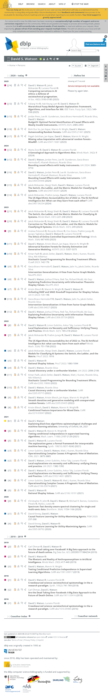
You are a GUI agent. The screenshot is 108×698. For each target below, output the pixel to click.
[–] (72, 75)
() (34, 99)
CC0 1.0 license (59, 637)
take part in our (51, 10)
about (52, 4)
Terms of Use (17, 640)
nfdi (61, 4)
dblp (20, 4)
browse (30, 4)
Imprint (40, 640)
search (41, 4)
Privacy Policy (29, 640)
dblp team (46, 634)
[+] (76, 616)
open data (40, 637)
